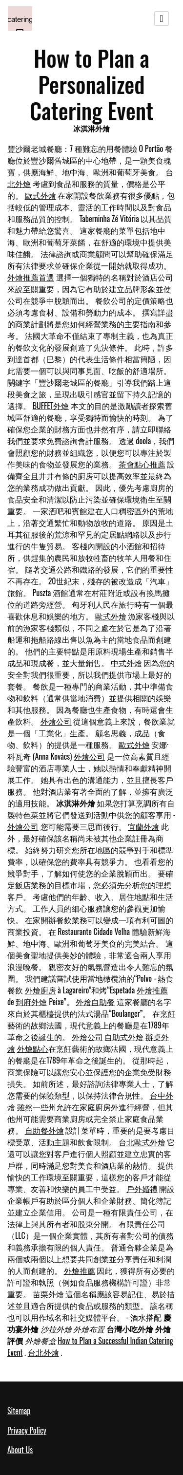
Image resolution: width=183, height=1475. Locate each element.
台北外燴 (43, 1352)
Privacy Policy (26, 1430)
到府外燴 (31, 1002)
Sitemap (18, 1411)
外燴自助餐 (95, 1002)
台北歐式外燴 (142, 1142)
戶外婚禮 (142, 1189)
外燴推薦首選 (30, 277)
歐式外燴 (40, 195)
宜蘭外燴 (143, 826)
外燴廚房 (40, 990)
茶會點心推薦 (142, 464)
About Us (20, 1450)
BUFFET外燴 (51, 405)
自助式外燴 (123, 1037)
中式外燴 (126, 663)
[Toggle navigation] (161, 18)
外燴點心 (32, 1048)
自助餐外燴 (44, 1130)
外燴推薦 (152, 990)
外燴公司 (56, 721)
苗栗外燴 (48, 1294)
